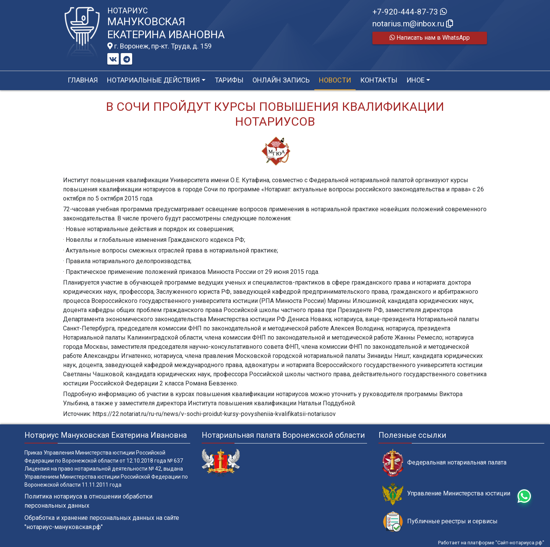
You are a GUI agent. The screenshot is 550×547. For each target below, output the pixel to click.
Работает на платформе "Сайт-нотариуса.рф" (491, 542)
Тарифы (229, 80)
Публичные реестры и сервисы (440, 521)
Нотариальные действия (153, 80)
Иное (415, 80)
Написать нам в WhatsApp (430, 37)
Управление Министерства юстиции (446, 493)
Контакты (378, 80)
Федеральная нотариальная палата (444, 463)
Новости (335, 80)
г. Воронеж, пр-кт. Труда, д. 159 (159, 46)
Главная (83, 80)
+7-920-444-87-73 (409, 11)
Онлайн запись (281, 80)
